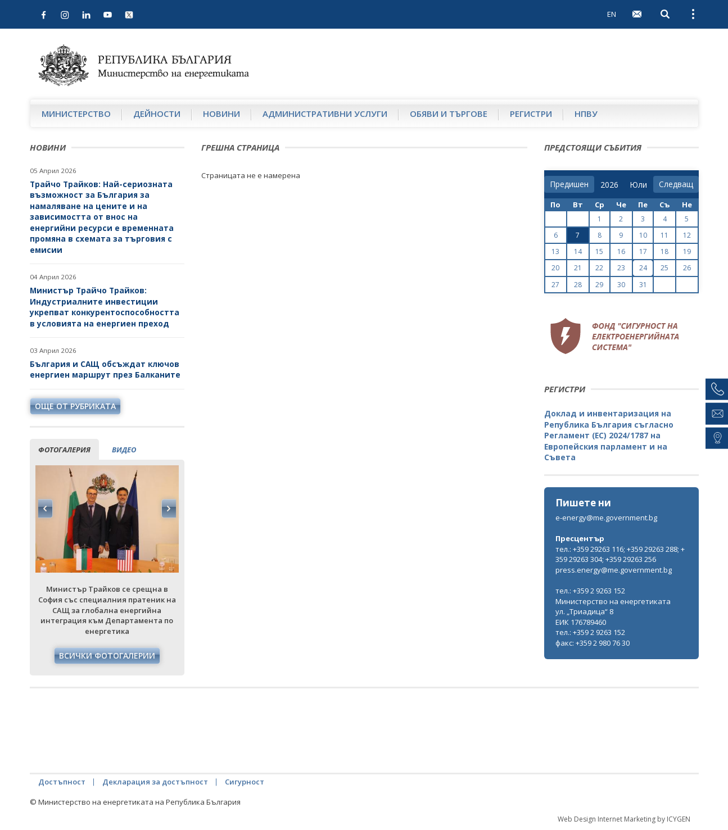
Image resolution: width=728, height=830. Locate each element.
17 (643, 251)
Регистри (531, 113)
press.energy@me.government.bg (613, 570)
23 (621, 268)
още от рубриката (75, 406)
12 (687, 235)
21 (578, 268)
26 (687, 268)
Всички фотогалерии (107, 655)
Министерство (76, 113)
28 (578, 284)
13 (555, 251)
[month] (638, 185)
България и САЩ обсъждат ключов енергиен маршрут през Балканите (105, 369)
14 (578, 251)
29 (599, 284)
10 (643, 235)
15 (599, 251)
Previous (45, 508)
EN (611, 14)
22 (599, 268)
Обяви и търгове (448, 113)
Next (168, 508)
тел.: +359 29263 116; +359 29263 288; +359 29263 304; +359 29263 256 (620, 554)
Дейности (156, 113)
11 (664, 235)
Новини (221, 113)
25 (664, 268)
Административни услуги (325, 113)
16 (621, 251)
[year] (609, 185)
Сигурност (244, 782)
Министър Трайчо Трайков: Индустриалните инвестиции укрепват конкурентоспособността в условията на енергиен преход (104, 307)
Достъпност (61, 782)
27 (555, 284)
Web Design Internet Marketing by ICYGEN (624, 819)
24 (643, 268)
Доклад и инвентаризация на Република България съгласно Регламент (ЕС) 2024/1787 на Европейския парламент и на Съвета (608, 435)
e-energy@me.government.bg (606, 517)
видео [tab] (124, 450)
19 (687, 251)
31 (643, 284)
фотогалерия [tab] (64, 450)
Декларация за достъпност (155, 782)
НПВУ (586, 113)
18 (664, 251)
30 (621, 284)
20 (555, 268)
